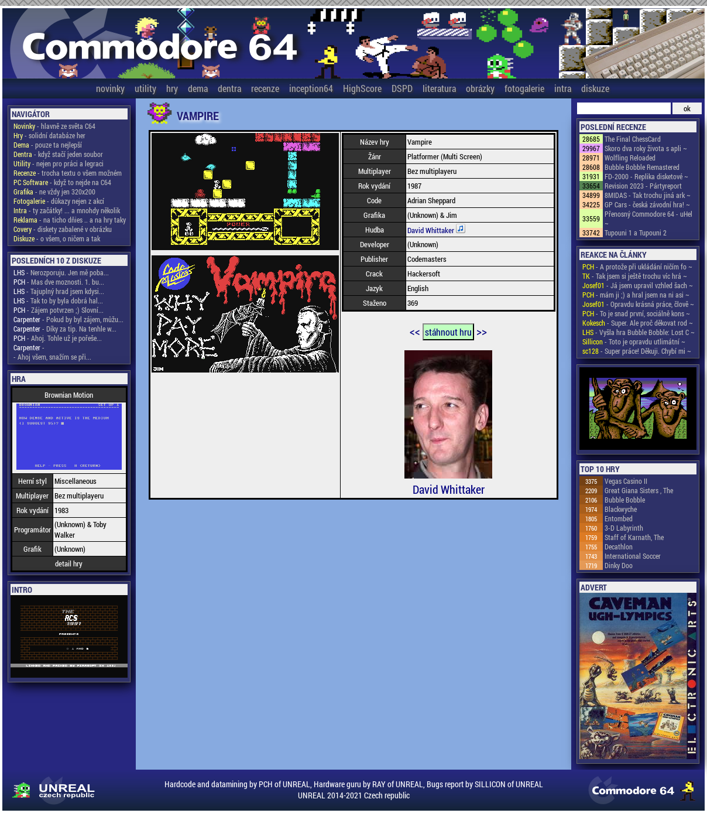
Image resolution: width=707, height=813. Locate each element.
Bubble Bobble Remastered (642, 167)
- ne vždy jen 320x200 (54, 191)
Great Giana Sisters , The (639, 490)
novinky (110, 88)
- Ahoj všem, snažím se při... (52, 356)
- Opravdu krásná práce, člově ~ (638, 304)
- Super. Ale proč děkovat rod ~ (637, 322)
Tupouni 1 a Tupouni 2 (636, 232)
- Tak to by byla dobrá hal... (58, 300)
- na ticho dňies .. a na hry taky (69, 219)
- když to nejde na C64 (62, 182)
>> (481, 331)
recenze (265, 88)
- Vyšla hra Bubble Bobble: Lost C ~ (638, 332)
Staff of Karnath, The (634, 537)
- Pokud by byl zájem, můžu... (68, 319)
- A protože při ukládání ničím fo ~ (637, 266)
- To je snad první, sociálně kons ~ (636, 313)
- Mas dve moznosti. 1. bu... (58, 281)
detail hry (69, 563)
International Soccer (633, 556)
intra (562, 88)
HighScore (362, 88)
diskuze (595, 88)
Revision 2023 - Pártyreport (643, 185)
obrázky (480, 88)
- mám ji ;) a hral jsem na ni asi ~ (635, 294)
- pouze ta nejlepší (47, 144)
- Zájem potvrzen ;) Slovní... (58, 310)
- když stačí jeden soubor (58, 154)
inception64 (311, 88)
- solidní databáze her (49, 135)
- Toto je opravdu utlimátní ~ (633, 341)
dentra (229, 88)
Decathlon (619, 546)
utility (145, 88)
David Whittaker (431, 230)
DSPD (402, 88)
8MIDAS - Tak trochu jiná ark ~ (648, 195)
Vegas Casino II (626, 481)
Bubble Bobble (625, 499)
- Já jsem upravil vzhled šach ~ (637, 285)
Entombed (619, 518)
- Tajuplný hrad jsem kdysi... (58, 291)
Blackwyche (621, 509)
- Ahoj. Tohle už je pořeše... (57, 338)
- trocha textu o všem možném (67, 172)
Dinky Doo (619, 565)
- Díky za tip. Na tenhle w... (64, 328)
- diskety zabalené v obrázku (62, 229)
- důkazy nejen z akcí (58, 201)
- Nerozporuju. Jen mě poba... (61, 272)
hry (172, 88)
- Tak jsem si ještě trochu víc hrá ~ (634, 276)
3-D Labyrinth (624, 527)
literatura (439, 88)
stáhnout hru (448, 332)
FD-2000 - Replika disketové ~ (646, 176)
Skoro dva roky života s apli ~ (646, 148)
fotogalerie (524, 88)
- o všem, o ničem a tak (56, 238)
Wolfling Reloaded (630, 157)
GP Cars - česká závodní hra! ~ (647, 204)
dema (198, 88)
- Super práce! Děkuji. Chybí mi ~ (636, 351)
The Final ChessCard (633, 139)
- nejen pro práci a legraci (58, 163)
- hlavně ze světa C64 (54, 126)
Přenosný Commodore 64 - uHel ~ (648, 218)
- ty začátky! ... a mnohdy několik (66, 210)
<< (415, 331)
